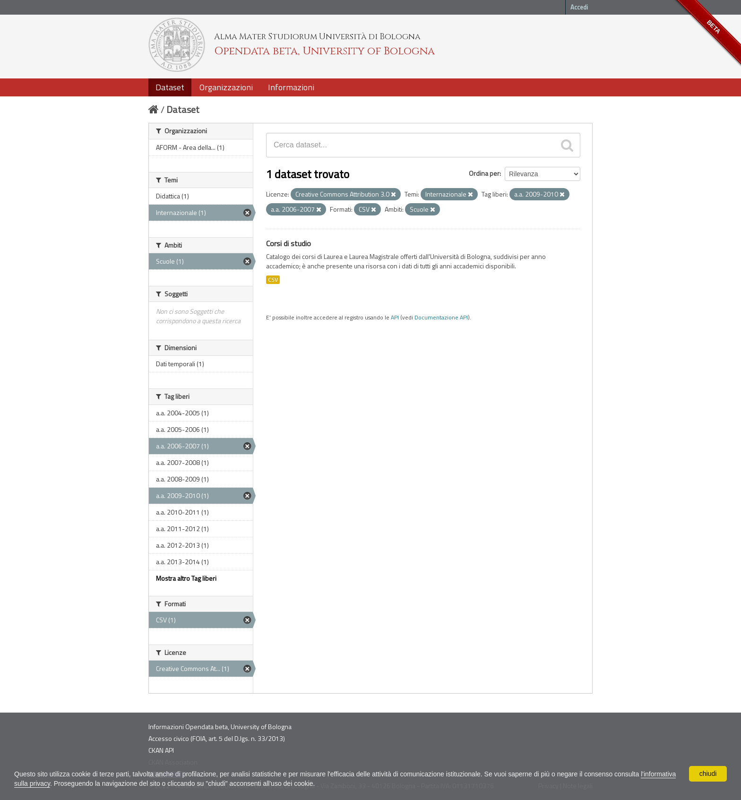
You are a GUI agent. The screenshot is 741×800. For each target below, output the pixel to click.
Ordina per (484, 173)
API (395, 317)
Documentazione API (441, 317)
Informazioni (291, 87)
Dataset (169, 87)
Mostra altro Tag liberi (186, 578)
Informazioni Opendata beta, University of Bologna (220, 726)
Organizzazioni (226, 87)
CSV (273, 279)
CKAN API (161, 750)
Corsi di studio (288, 243)
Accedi (579, 7)
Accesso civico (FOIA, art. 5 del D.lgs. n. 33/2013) (216, 738)
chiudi (708, 773)
